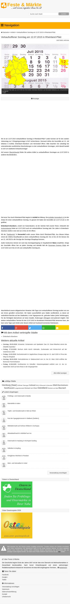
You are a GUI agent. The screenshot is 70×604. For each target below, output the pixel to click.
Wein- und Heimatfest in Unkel (17, 463)
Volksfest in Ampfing (14, 448)
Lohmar (19, 385)
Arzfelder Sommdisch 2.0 (56, 217)
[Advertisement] (35, 121)
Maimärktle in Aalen (14, 403)
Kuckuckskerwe (6, 228)
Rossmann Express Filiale (57, 245)
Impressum (5, 589)
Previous (3, 67)
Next (66, 67)
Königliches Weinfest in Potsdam (18, 456)
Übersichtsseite (14, 152)
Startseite (6, 32)
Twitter (4, 579)
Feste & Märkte (24, 5)
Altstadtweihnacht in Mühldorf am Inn (20, 433)
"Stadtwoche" (11, 234)
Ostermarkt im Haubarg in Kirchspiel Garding (22, 441)
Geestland (42, 388)
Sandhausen (9, 388)
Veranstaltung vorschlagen (58, 473)
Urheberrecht (6, 596)
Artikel (13, 32)
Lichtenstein (49, 385)
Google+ (5, 577)
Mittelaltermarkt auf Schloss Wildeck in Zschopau (23, 426)
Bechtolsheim (63, 385)
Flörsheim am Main (52, 388)
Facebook (5, 574)
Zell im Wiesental (40, 385)
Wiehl (55, 385)
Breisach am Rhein (31, 388)
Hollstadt (32, 385)
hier (59, 551)
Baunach (62, 388)
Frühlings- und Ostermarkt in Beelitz (19, 396)
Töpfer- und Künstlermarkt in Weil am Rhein (22, 411)
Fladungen (26, 385)
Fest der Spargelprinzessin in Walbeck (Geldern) (23, 418)
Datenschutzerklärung (9, 591)
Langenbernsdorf (20, 388)
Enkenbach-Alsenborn (10, 336)
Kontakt (4, 594)
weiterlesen (63, 567)
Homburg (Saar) (9, 385)
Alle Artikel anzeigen (60, 373)
